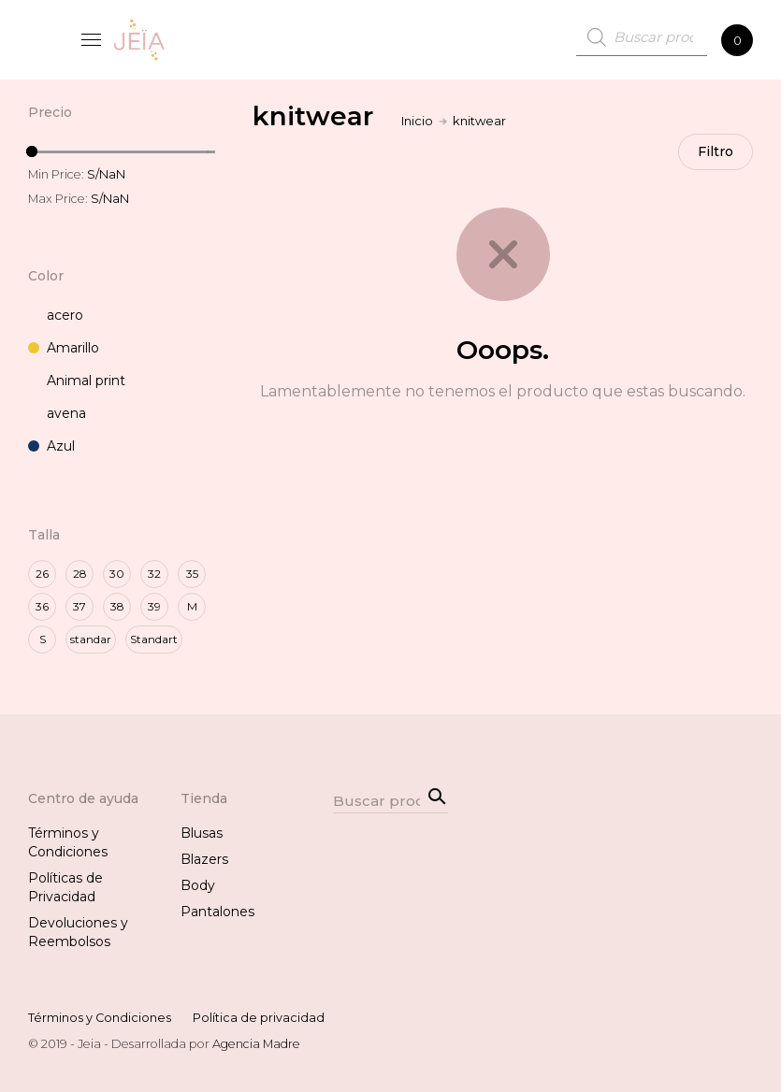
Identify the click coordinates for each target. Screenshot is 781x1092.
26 (42, 574)
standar (90, 639)
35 (192, 574)
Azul (51, 446)
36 (42, 606)
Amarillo (63, 347)
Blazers (204, 859)
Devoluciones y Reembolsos (78, 932)
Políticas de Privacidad (65, 887)
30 (116, 574)
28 (80, 574)
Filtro (715, 152)
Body (198, 885)
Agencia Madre (256, 1044)
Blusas (202, 833)
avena (57, 413)
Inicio (417, 120)
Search (434, 795)
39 (154, 606)
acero (55, 315)
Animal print (76, 380)
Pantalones (217, 911)
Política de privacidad (259, 1018)
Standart (154, 639)
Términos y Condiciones (68, 842)
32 (154, 574)
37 (79, 606)
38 (117, 606)
